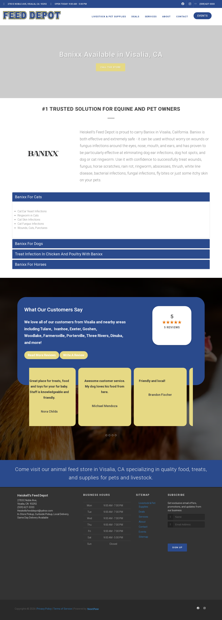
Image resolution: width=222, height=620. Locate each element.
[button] (106, 435)
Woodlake (32, 336)
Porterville (76, 336)
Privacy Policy (44, 608)
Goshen (89, 329)
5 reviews (172, 327)
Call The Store (110, 67)
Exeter (75, 329)
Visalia (89, 322)
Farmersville (54, 336)
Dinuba (116, 336)
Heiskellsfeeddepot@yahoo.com (35, 510)
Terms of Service (62, 608)
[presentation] (186, 534)
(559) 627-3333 (25, 507)
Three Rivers (97, 336)
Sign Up (177, 547)
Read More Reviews (42, 355)
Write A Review (73, 355)
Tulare (45, 329)
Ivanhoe (61, 329)
